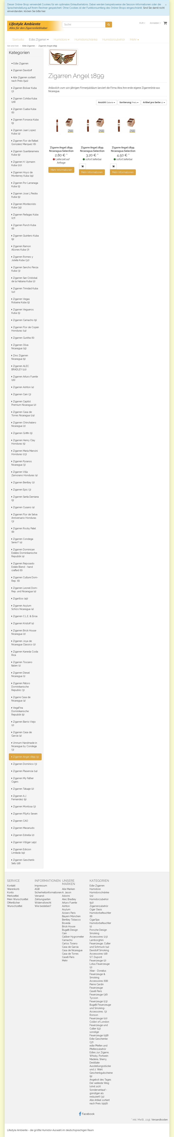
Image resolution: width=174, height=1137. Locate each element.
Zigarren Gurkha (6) (22, 337)
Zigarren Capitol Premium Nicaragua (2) (23, 403)
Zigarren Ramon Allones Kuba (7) (21, 248)
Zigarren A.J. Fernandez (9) (19, 798)
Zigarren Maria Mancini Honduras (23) (24, 452)
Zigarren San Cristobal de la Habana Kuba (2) (24, 280)
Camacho (67, 940)
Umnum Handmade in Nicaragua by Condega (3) (24, 746)
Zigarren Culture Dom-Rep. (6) (24, 579)
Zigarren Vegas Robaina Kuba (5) (20, 301)
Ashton (66, 906)
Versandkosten (159, 1119)
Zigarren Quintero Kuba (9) (25, 237)
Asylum (66, 909)
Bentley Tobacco (71, 919)
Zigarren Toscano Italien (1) (21, 664)
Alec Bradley (69, 899)
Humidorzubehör (113, 39)
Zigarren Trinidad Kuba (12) (24, 290)
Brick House (68, 926)
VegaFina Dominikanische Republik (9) (20, 711)
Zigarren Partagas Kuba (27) (24, 216)
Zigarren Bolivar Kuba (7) (24, 90)
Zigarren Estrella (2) (22, 835)
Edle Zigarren (39, 39)
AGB (37, 889)
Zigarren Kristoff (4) (22, 623)
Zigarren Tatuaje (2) (22, 788)
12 (154, 102)
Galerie (106, 102)
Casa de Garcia (70, 947)
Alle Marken (68, 889)
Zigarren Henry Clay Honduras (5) (23, 442)
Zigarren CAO (19, 820)
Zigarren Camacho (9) (24, 320)
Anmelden (155, 23)
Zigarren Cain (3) (21, 394)
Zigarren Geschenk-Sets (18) (23, 862)
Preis (128, 102)
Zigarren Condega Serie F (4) (22, 541)
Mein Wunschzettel (17, 899)
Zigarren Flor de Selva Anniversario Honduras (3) (24, 518)
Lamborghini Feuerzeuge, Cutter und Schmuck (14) (100, 943)
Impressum (41, 885)
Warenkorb (13, 889)
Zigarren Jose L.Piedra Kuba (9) (24, 195)
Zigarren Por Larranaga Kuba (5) (24, 185)
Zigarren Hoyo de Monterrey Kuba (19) (22, 174)
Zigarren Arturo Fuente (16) (24, 378)
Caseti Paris (68, 957)
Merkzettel (13, 895)
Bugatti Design (70, 930)
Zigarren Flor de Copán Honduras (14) (25, 329)
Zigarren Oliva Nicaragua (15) (19, 347)
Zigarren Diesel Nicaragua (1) (20, 674)
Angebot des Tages (100, 1079)
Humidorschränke (86, 39)
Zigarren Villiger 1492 (24, 842)
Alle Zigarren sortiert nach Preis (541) (23, 79)
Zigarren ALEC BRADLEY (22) (20, 368)
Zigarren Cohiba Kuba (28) (24, 100)
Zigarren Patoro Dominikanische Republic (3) (20, 686)
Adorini (66, 895)
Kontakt (11, 885)
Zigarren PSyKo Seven (24, 813)
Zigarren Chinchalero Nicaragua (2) (23, 424)
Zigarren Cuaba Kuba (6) (23, 111)
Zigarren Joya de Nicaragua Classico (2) (23, 643)
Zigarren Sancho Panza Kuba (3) (24, 269)
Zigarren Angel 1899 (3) (25, 756)
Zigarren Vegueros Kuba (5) (22, 311)
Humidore (61, 39)
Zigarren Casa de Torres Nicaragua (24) (23, 414)
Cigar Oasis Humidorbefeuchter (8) (100, 913)
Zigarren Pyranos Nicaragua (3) (21, 463)
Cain (64, 933)
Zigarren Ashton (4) (22, 387)
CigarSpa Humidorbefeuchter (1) (100, 923)
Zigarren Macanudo (22, 828)
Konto (10, 892)
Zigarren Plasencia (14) (24, 771)
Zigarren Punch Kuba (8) (23, 227)
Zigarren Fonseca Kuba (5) (25, 121)
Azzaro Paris (69, 913)
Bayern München (71, 916)
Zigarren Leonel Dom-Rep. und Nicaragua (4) (24, 590)
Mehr (134, 39)
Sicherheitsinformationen (48, 892)
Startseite (18, 39)
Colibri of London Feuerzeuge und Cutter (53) (99, 1025)
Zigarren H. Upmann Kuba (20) (23, 163)
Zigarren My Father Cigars (22, 780)
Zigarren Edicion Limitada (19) (21, 851)
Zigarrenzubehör (99, 906)
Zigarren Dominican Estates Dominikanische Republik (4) (24, 553)
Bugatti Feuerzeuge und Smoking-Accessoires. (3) (100, 1008)
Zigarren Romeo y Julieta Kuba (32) (22, 258)
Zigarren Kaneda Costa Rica (24, 653)
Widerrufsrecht (43, 902)
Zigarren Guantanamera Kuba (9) (25, 153)
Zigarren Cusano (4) (23, 507)
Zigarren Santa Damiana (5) (25, 498)
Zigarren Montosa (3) (23, 806)
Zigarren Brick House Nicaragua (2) (23, 632)
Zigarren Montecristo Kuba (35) (23, 206)
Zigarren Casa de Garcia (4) (21, 734)
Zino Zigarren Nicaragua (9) (19, 357)
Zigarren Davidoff (21, 70)
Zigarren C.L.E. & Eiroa (24, 616)
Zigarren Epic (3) (21, 489)
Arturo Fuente (69, 902)
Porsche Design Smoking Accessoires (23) (99, 933)
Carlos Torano (69, 943)
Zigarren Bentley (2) (23, 482)
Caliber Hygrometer (73, 936)
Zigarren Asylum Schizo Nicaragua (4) (22, 607)
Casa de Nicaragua (72, 950)
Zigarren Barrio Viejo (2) (23, 723)
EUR (142, 23)
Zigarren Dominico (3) (24, 764)
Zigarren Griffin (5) (21, 433)
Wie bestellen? (43, 906)
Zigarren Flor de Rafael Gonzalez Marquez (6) (24, 142)
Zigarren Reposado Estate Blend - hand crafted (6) (22, 567)
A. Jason (66, 892)
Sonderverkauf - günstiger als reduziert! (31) (98, 1093)
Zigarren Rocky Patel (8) (23, 530)
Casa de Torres (70, 953)
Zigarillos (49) (19, 598)
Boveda (66, 923)
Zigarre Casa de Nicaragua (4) (20, 699)
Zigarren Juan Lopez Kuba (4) (23, 132)
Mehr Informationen (61, 169)
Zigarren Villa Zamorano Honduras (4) (24, 474)
